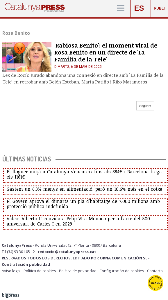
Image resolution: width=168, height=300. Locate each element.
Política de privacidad (77, 270)
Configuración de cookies (121, 270)
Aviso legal (11, 270)
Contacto (155, 270)
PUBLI (159, 8)
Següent (145, 106)
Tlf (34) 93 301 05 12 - (20, 251)
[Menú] (120, 8)
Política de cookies (40, 270)
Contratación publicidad (26, 264)
